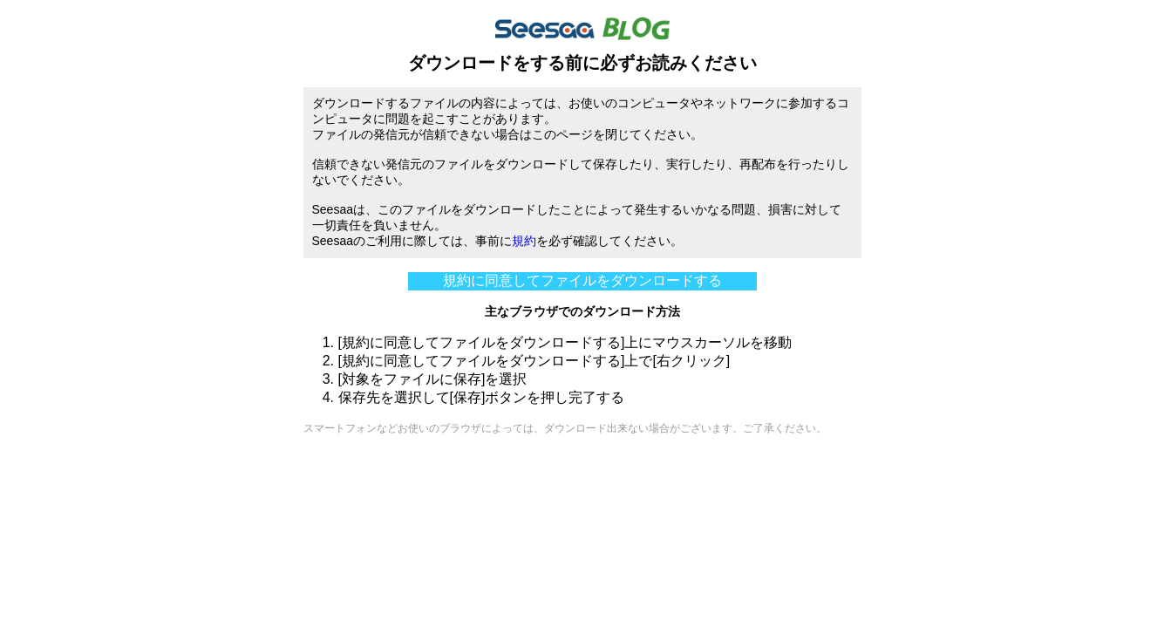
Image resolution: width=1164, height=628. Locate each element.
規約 (524, 241)
